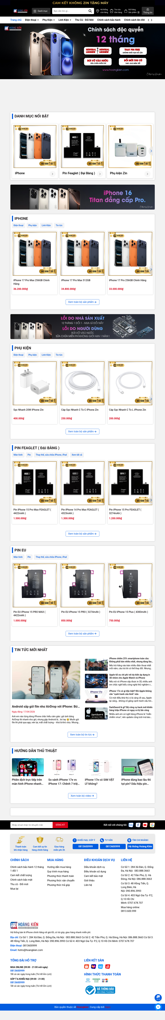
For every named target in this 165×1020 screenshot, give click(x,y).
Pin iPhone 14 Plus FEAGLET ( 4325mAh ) (78, 582)
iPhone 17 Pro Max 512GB (75, 285)
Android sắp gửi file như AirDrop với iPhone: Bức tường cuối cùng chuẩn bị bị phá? (45, 775)
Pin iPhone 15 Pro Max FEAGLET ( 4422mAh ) (32, 516)
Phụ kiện (32, 230)
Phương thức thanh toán (60, 944)
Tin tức (59, 230)
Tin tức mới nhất (31, 718)
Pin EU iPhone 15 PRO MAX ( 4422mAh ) (29, 682)
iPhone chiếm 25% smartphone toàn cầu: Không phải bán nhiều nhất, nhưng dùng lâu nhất (130, 729)
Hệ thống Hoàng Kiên (140, 915)
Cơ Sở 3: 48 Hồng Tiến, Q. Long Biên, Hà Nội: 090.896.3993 (135, 956)
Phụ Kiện (47, 19)
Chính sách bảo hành (108, 19)
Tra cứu (118, 11)
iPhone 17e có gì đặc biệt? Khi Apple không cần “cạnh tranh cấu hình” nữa (130, 761)
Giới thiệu (89, 949)
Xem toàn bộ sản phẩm (82, 307)
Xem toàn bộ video (82, 864)
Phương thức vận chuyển (61, 949)
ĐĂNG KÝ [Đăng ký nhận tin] (60, 893)
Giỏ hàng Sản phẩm (134, 11)
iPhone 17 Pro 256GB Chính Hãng (127, 285)
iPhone (21, 224)
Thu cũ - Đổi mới (19, 953)
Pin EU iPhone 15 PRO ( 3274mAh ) (80, 680)
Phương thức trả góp (58, 953)
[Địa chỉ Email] (39, 894)
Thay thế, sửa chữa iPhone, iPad (51, 460)
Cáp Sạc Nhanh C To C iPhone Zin (80, 415)
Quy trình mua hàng (58, 940)
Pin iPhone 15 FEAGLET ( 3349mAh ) (34, 580)
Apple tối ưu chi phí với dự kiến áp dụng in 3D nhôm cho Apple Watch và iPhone (129, 745)
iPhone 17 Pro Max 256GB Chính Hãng (32, 287)
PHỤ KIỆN (23, 353)
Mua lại (14, 957)
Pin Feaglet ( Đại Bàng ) (37, 453)
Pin (29, 460)
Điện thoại (31, 19)
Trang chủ (16, 19)
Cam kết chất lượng (21, 944)
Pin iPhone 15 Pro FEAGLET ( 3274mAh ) (125, 516)
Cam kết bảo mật (93, 944)
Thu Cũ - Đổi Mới (84, 19)
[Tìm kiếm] (90, 11)
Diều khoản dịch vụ (94, 935)
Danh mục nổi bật (32, 121)
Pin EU (20, 619)
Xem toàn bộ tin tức (82, 803)
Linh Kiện (64, 19)
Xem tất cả (77, 460)
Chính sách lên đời (134, 19)
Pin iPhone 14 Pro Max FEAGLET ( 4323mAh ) (80, 516)
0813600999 (85, 915)
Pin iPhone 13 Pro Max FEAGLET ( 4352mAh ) (128, 582)
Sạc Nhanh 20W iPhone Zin (29, 415)
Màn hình (18, 460)
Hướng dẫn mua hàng (59, 935)
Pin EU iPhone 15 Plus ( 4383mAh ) (128, 680)
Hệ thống (104, 11)
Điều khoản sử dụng (95, 940)
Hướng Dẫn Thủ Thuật (36, 819)
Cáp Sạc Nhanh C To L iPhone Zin (127, 415)
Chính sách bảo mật (21, 948)
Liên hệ (88, 953)
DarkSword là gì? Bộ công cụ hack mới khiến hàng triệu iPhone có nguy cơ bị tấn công (130, 777)
